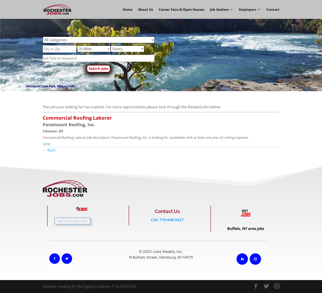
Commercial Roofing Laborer (77, 117)
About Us (145, 10)
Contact (272, 10)
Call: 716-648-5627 (167, 219)
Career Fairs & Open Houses (181, 10)
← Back (49, 150)
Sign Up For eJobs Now (68, 221)
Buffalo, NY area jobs (245, 228)
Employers (247, 10)
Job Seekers (219, 10)
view (46, 143)
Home (127, 10)
